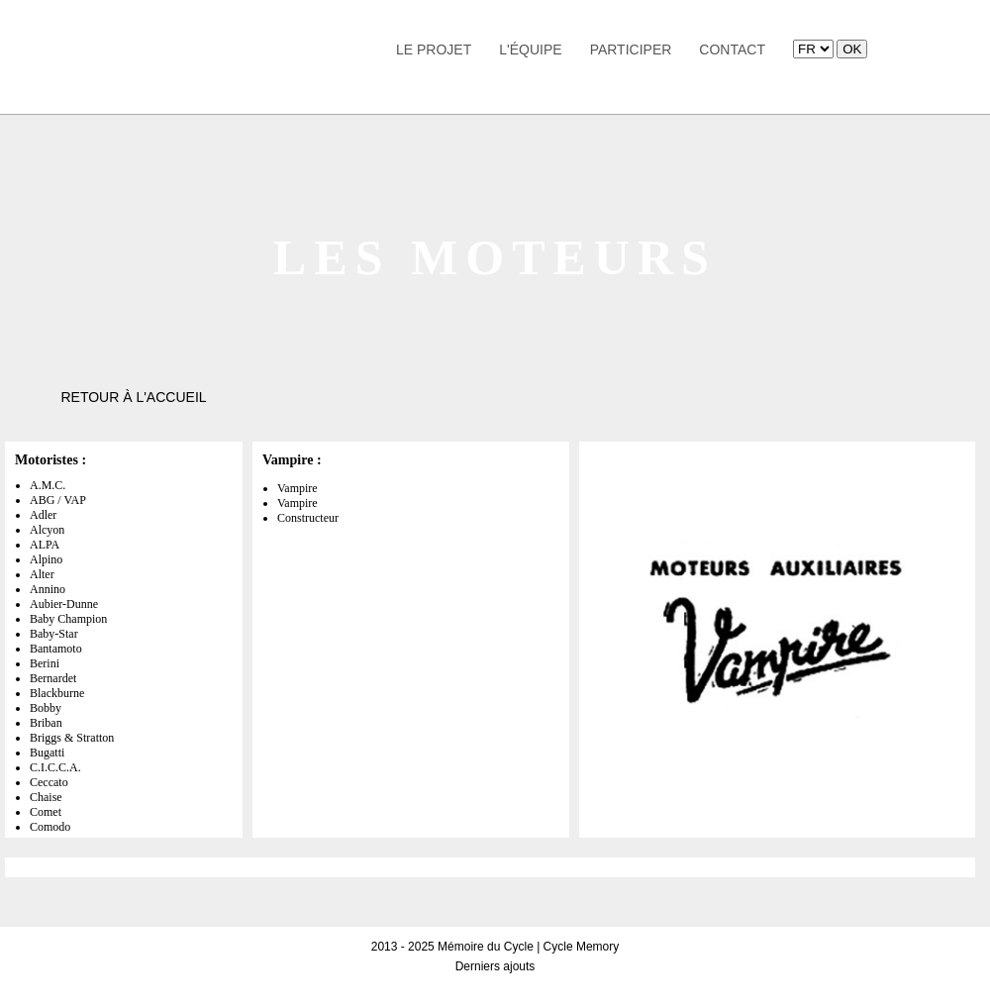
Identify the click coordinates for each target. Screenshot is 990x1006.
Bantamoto (56, 648)
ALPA (44, 545)
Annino (47, 589)
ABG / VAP (58, 500)
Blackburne (57, 693)
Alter (42, 574)
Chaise (46, 797)
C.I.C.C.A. (55, 767)
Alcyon (47, 530)
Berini (44, 663)
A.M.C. (47, 485)
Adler (43, 515)
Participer (631, 49)
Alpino (46, 559)
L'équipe (530, 49)
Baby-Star (54, 634)
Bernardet (53, 678)
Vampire (297, 488)
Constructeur (308, 518)
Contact (732, 49)
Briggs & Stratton (72, 738)
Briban (46, 723)
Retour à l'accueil (133, 397)
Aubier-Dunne (64, 604)
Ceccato (49, 782)
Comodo (50, 827)
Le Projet (433, 49)
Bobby (45, 708)
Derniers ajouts (495, 966)
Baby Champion (68, 619)
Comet (45, 812)
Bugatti (47, 752)
